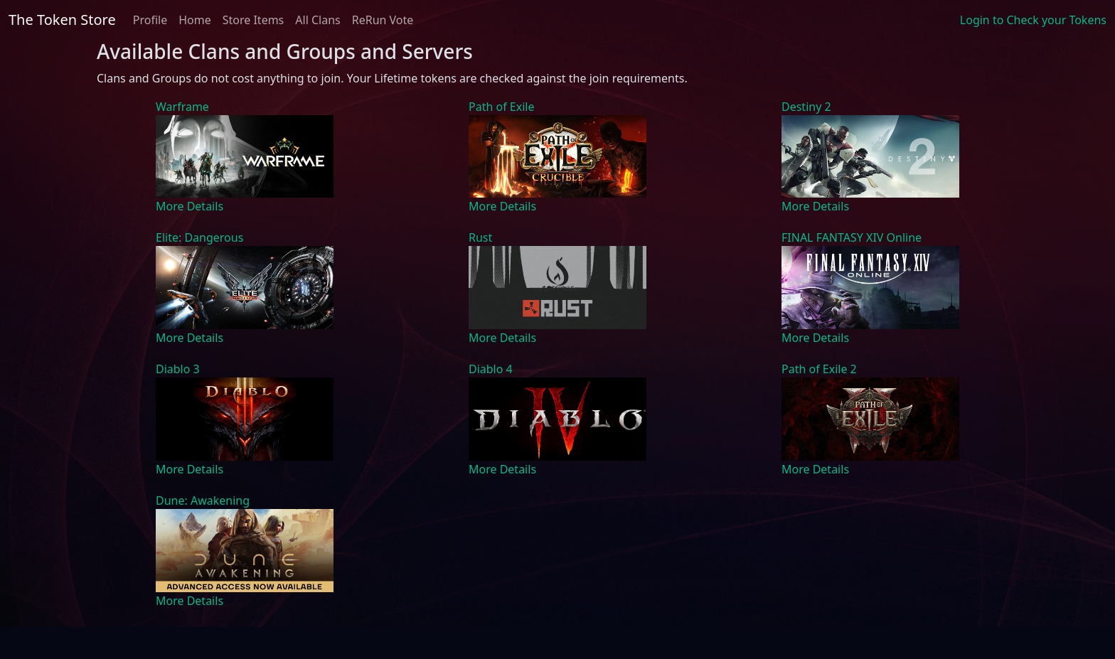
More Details (189, 206)
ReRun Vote (383, 20)
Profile (150, 20)
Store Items (253, 20)
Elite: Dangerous (199, 237)
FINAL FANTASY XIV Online (851, 237)
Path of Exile (501, 106)
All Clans (317, 20)
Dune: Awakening (203, 500)
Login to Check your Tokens (1033, 20)
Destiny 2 (806, 106)
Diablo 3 (178, 369)
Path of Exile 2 (819, 369)
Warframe (182, 106)
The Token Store (62, 19)
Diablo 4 (491, 369)
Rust (480, 237)
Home (194, 20)
